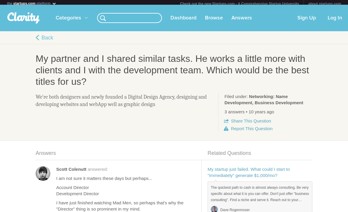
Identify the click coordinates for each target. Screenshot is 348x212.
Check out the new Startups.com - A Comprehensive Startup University (239, 4)
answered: (82, 171)
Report (251, 130)
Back (47, 40)
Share (251, 123)
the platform (32, 3)
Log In (335, 20)
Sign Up (306, 20)
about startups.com (324, 4)
